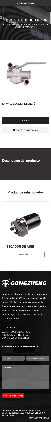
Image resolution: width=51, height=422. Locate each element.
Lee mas (25, 120)
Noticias (23, 334)
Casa (5, 24)
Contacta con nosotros (25, 130)
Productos (13, 24)
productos (8, 334)
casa (4, 331)
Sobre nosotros (20, 331)
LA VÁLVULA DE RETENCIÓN (32, 24)
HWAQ (46, 418)
